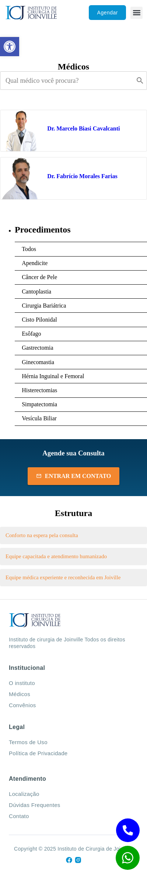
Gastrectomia (37, 348)
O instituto (22, 683)
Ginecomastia (38, 362)
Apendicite (35, 263)
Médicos (19, 694)
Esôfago (31, 333)
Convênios (22, 705)
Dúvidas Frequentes (34, 805)
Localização (24, 794)
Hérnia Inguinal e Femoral (53, 376)
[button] (136, 13)
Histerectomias (39, 390)
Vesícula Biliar (39, 418)
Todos (29, 249)
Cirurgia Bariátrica (44, 305)
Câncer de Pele (39, 277)
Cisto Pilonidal (39, 319)
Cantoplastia (36, 291)
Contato (19, 816)
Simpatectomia (39, 404)
